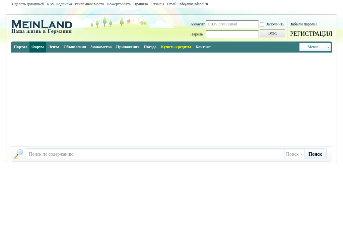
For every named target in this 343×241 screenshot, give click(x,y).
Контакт (203, 47)
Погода (150, 47)
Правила (140, 4)
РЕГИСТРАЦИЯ (311, 33)
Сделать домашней (28, 4)
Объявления (75, 47)
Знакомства (101, 47)
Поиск (292, 154)
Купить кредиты (176, 47)
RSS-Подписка (59, 4)
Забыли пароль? (303, 24)
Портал (20, 47)
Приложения (128, 47)
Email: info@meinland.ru (187, 4)
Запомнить (272, 24)
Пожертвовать (119, 4)
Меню (313, 47)
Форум (37, 47)
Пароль (196, 34)
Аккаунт (197, 24)
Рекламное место (89, 4)
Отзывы (157, 4)
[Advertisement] (171, 99)
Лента (53, 47)
